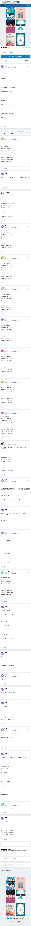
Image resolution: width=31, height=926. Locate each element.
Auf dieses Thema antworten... (9, 858)
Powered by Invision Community (15, 924)
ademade (6, 571)
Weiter (26, 60)
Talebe (6, 257)
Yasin (4, 50)
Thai (5, 412)
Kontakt (18, 921)
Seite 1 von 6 (16, 60)
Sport (12, 52)
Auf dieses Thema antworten (15, 56)
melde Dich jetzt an (10, 851)
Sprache (13, 921)
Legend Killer (7, 350)
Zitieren (5, 126)
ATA (5, 225)
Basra (6, 381)
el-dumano (7, 192)
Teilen (7, 865)
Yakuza (6, 138)
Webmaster (7, 443)
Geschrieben (11, 67)
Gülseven (6, 319)
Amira (6, 288)
